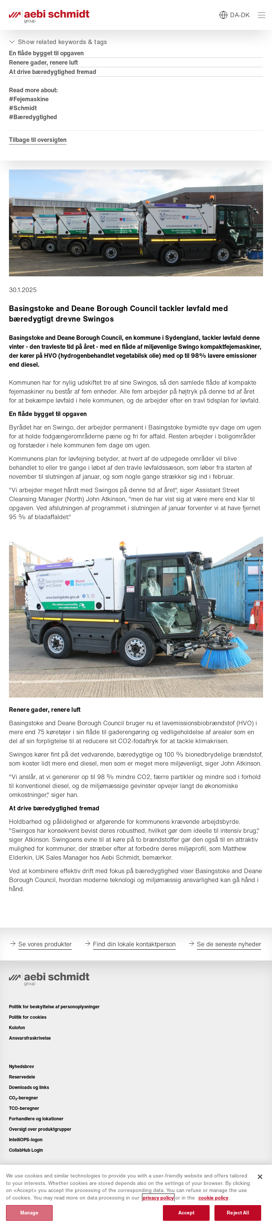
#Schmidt (23, 107)
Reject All (237, 1212)
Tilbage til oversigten (38, 139)
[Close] (260, 1177)
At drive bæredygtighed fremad (52, 71)
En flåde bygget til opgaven (46, 53)
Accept (186, 1212)
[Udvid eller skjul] (57, 41)
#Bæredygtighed (33, 116)
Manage (29, 1212)
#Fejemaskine (29, 98)
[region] (136, 1197)
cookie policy (213, 1197)
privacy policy (158, 1197)
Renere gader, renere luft (43, 62)
